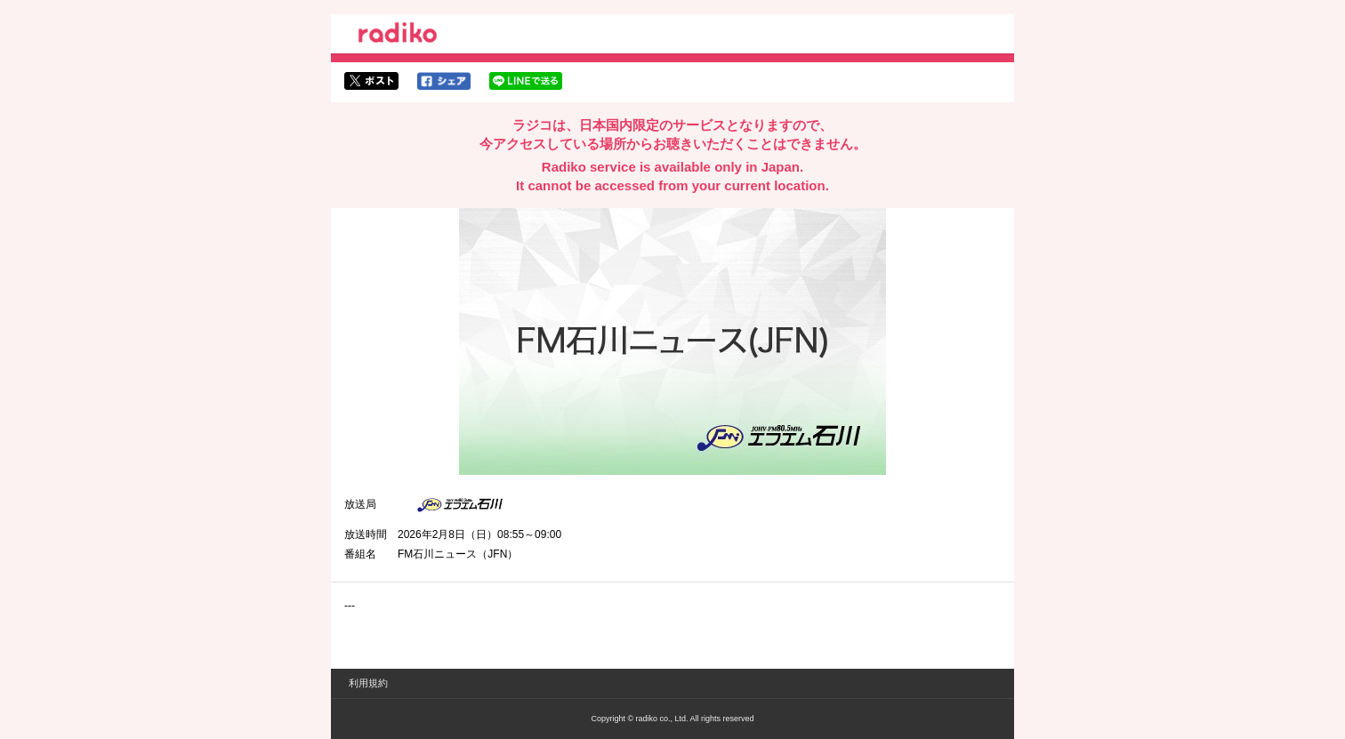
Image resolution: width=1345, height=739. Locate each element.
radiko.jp (397, 35)
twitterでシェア (371, 81)
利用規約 (368, 683)
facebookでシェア (444, 81)
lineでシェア (525, 81)
